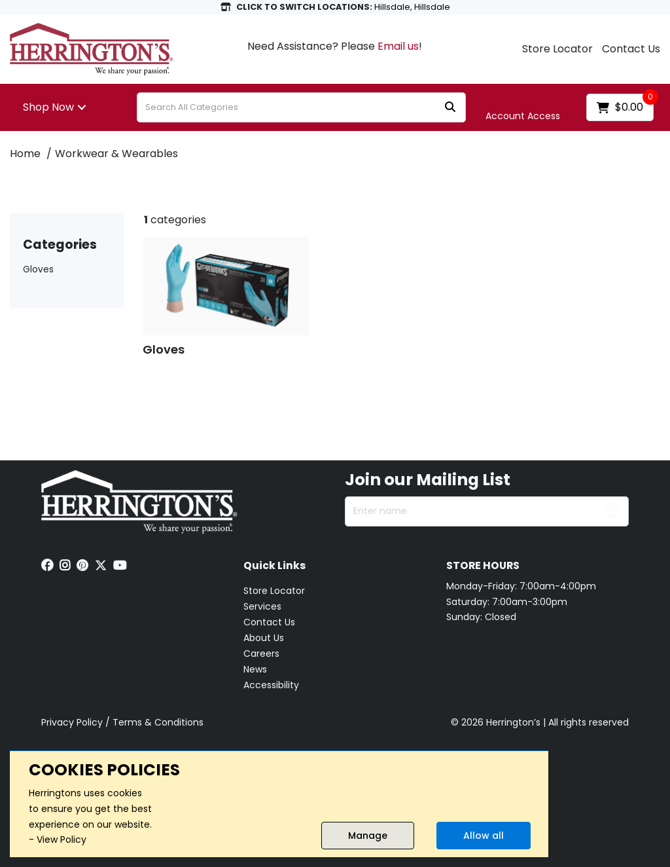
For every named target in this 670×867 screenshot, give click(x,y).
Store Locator (557, 49)
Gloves (38, 269)
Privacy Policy (72, 722)
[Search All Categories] (301, 107)
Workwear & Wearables (116, 153)
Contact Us (631, 49)
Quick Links (274, 566)
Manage (367, 835)
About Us (263, 637)
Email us (398, 46)
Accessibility (271, 685)
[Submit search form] (450, 108)
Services (262, 606)
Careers (261, 653)
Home (25, 153)
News (255, 669)
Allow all (483, 835)
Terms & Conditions (158, 722)
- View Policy (57, 839)
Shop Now (48, 107)
